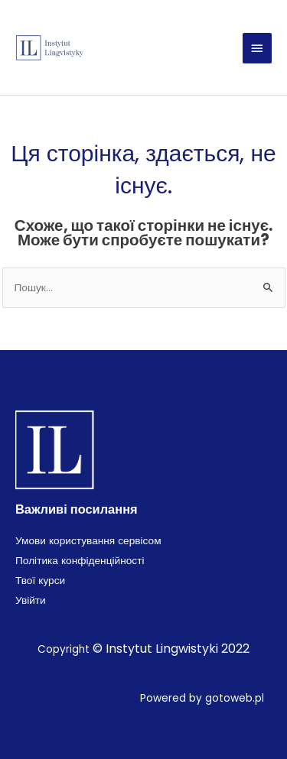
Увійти (30, 600)
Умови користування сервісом (88, 541)
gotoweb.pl (234, 698)
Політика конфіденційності (79, 560)
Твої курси (40, 580)
